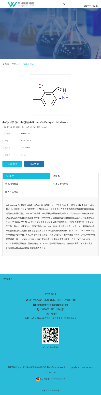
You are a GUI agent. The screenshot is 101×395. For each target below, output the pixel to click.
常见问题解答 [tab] (11, 184)
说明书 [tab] (56, 176)
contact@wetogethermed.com (52, 304)
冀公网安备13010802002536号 (52, 379)
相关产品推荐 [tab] (11, 192)
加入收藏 (34, 164)
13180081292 (47, 309)
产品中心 (16, 64)
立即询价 (12, 164)
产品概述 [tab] (9, 176)
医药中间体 (28, 64)
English (95, 6)
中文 (89, 6)
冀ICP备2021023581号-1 (57, 367)
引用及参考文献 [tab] (60, 184)
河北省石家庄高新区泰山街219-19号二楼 (52, 300)
